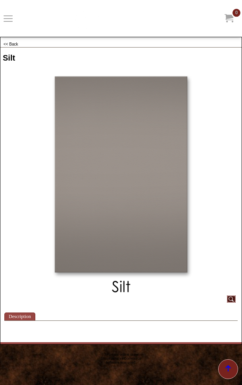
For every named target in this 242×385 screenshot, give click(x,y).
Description (20, 316)
